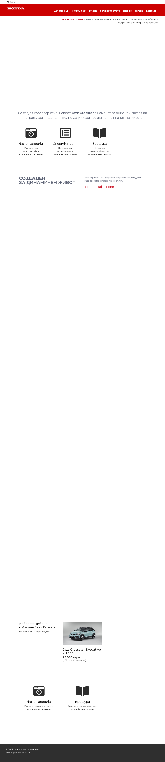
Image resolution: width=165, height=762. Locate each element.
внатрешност (106, 19)
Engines (127, 11)
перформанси (137, 19)
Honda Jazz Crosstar (72, 19)
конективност (121, 19)
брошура (153, 22)
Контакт (151, 11)
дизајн (88, 19)
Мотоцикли (79, 11)
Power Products (110, 11)
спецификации (123, 22)
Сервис (139, 11)
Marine (93, 11)
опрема (136, 22)
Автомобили (61, 11)
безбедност (152, 19)
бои (96, 19)
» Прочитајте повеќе (101, 187)
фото (144, 22)
